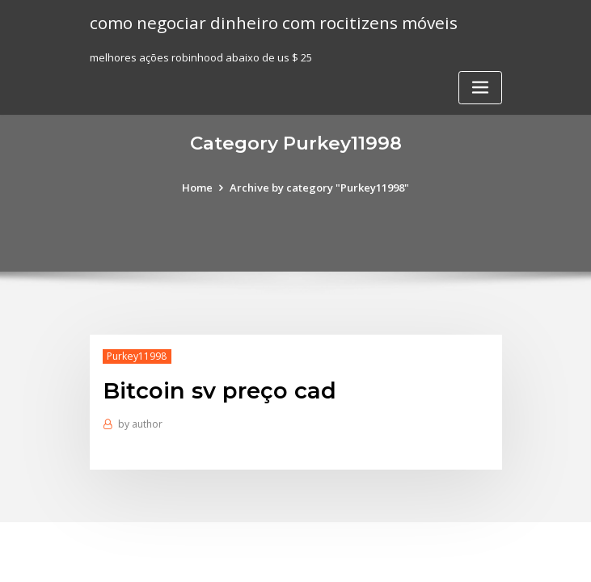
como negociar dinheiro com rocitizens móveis (274, 22)
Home (197, 187)
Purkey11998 (137, 356)
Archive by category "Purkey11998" (319, 187)
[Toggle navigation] (480, 87)
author (140, 424)
